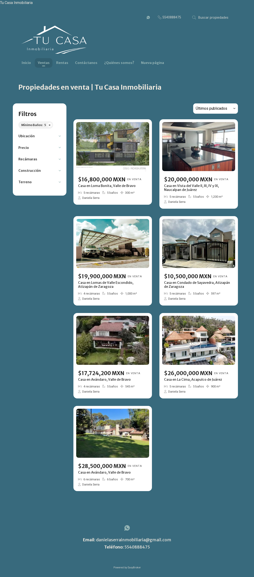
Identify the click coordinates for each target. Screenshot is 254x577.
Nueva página (152, 63)
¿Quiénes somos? (119, 63)
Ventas (44, 63)
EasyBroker (134, 567)
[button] (39, 136)
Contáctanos (86, 63)
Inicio (26, 63)
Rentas (62, 63)
